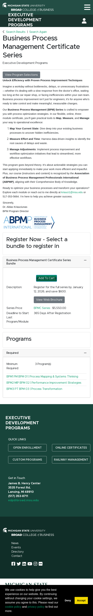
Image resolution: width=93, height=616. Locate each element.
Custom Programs (27, 459)
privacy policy (36, 606)
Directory (17, 551)
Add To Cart (46, 278)
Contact (16, 556)
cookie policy (13, 606)
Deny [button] (68, 600)
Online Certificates (71, 447)
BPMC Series (42, 308)
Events (16, 547)
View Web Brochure (49, 299)
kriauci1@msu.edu (72, 192)
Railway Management (71, 459)
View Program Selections (21, 74)
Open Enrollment (27, 447)
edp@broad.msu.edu (23, 500)
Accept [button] (81, 600)
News (15, 543)
